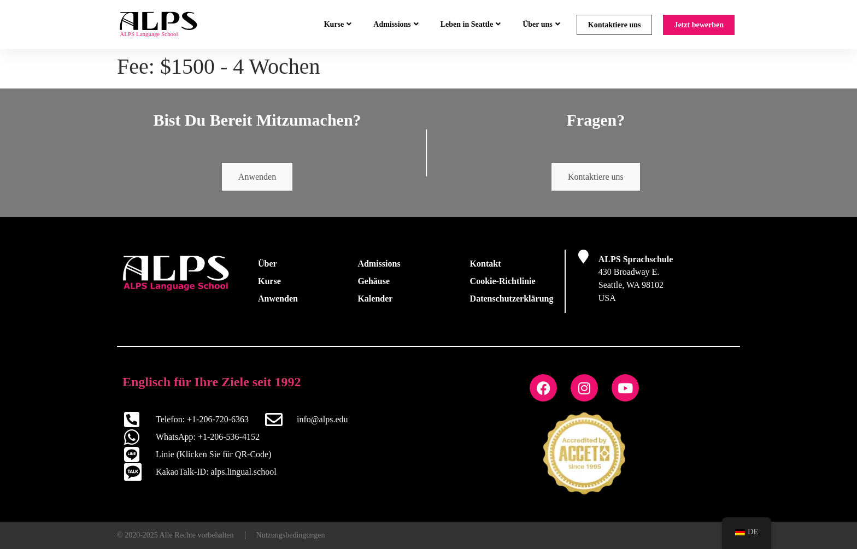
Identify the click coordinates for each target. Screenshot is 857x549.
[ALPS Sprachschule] (583, 256)
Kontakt (485, 263)
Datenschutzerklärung (512, 298)
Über (267, 263)
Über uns (541, 24)
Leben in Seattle (471, 24)
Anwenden (257, 176)
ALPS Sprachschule (635, 259)
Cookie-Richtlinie (503, 281)
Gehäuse (373, 281)
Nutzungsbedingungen (290, 535)
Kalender (374, 298)
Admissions (395, 24)
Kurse (338, 24)
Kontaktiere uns (614, 25)
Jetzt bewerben (699, 25)
